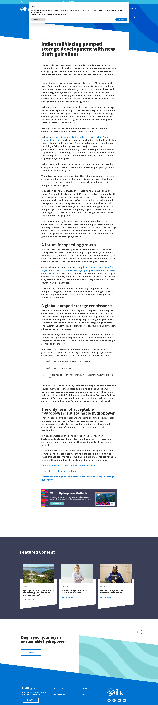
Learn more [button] (38, 19)
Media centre (59, 694)
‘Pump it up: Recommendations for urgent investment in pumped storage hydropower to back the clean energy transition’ (78, 270)
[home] (24, 9)
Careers (85, 688)
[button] (126, 5)
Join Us (133, 9)
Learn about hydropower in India (59, 471)
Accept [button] (121, 19)
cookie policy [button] (39, 12)
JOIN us (31, 652)
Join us (84, 694)
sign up (30, 700)
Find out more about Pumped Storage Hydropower (68, 465)
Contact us (58, 688)
